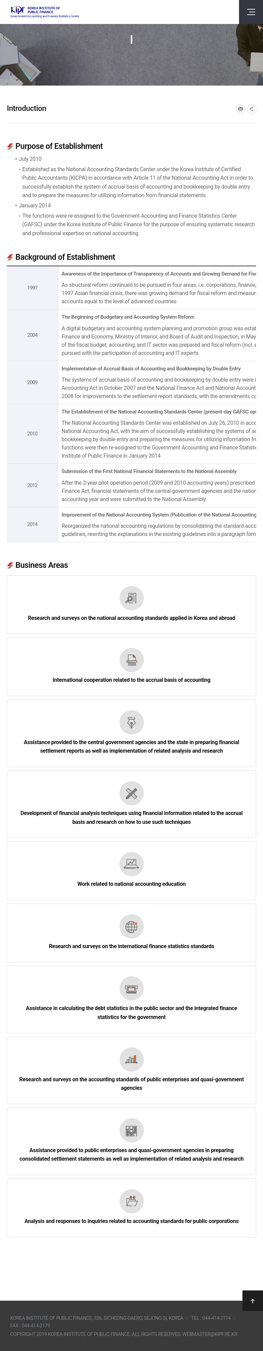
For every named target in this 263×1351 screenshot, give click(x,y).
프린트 (240, 109)
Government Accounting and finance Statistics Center (44, 12)
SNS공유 (251, 109)
